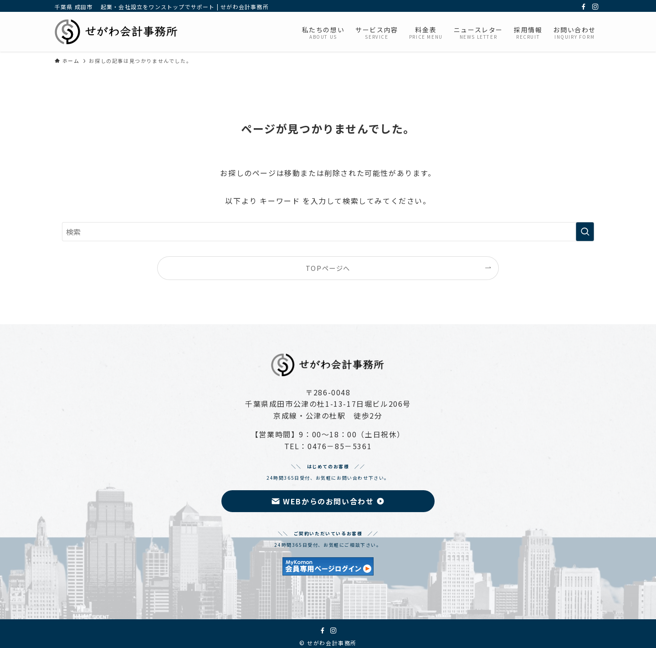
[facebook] (583, 7)
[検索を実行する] (585, 231)
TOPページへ (328, 268)
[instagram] (595, 7)
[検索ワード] (328, 231)
